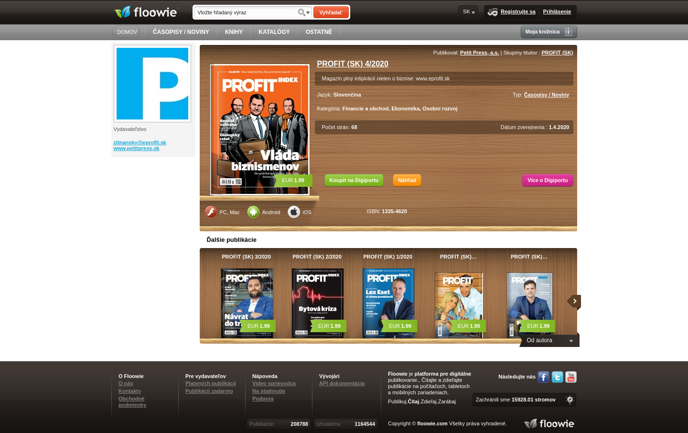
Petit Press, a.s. (479, 52)
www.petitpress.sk (137, 148)
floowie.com (432, 423)
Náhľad (407, 180)
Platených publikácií (210, 383)
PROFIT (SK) (557, 52)
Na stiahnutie (268, 391)
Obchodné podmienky (132, 402)
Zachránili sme (516, 399)
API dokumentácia (342, 383)
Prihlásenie (557, 11)
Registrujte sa (511, 12)
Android (263, 212)
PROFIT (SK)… (458, 257)
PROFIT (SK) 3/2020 (246, 257)
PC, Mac (222, 212)
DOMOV (128, 32)
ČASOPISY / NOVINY (181, 32)
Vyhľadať (330, 12)
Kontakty (129, 391)
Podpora (263, 398)
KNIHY (234, 32)
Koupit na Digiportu (354, 180)
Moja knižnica (549, 32)
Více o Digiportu (547, 180)
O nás (125, 383)
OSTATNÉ (319, 32)
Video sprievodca (274, 383)
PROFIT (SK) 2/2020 (317, 257)
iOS (300, 212)
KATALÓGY (274, 32)
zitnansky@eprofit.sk (140, 142)
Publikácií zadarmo (209, 391)
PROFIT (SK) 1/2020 (387, 257)
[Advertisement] (154, 195)
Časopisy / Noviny (547, 94)
